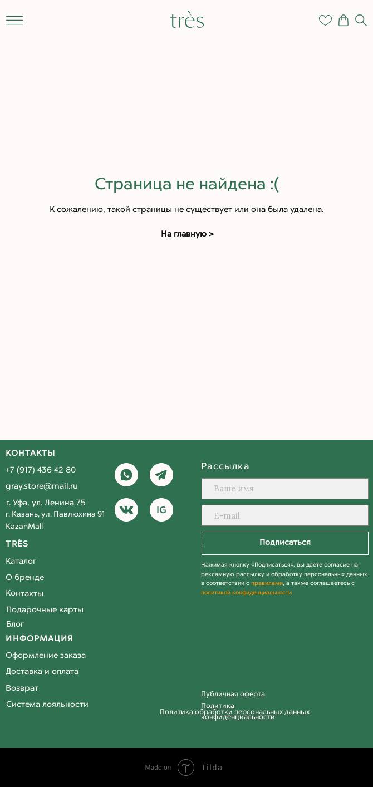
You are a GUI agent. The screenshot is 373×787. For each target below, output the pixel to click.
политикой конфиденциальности (246, 593)
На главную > (187, 234)
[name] (285, 488)
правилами (267, 584)
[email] (285, 515)
